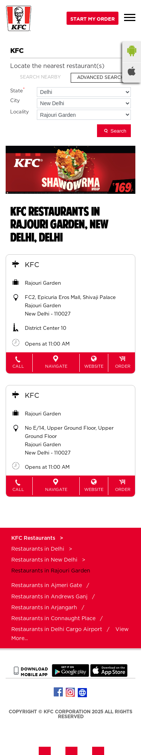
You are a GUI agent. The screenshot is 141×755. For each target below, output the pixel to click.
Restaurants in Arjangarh (44, 607)
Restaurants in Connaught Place (53, 618)
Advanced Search (100, 77)
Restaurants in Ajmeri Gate (46, 585)
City (15, 100)
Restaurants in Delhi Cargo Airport (56, 629)
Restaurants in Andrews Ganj (49, 596)
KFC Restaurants (34, 538)
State (17, 90)
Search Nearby (40, 77)
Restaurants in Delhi (37, 549)
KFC (32, 265)
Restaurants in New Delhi (44, 560)
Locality (19, 112)
